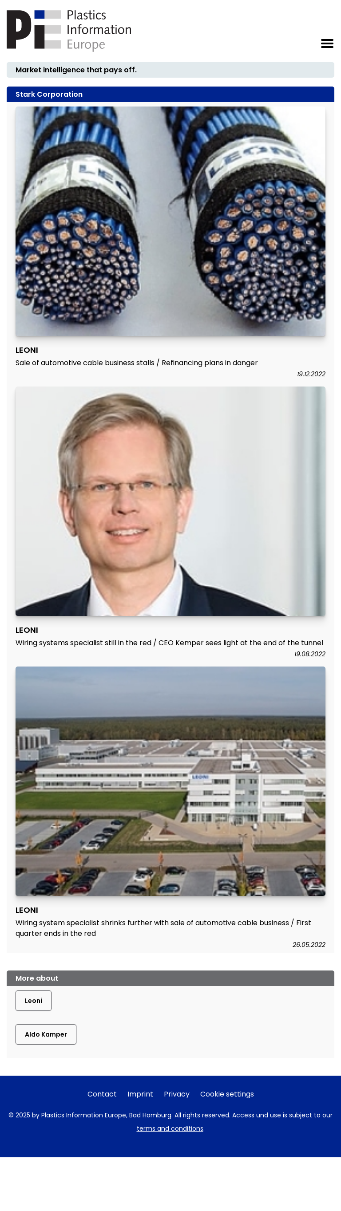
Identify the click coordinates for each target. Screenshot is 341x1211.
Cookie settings (227, 1094)
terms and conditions (170, 1128)
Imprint (140, 1094)
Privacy (177, 1094)
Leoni (33, 1000)
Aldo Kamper (46, 1034)
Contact (102, 1094)
